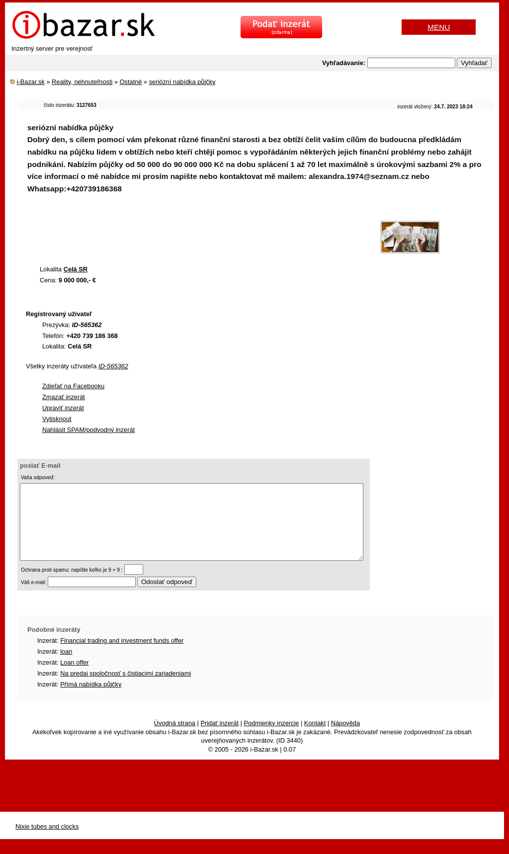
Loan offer (74, 677)
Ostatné (131, 81)
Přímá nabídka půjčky (90, 699)
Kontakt (315, 738)
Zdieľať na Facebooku (73, 386)
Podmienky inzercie (271, 738)
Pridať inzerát (219, 738)
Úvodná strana (174, 738)
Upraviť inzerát (63, 408)
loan (66, 666)
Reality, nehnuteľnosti (82, 81)
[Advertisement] (198, 232)
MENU (438, 27)
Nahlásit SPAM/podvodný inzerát (88, 429)
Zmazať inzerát (63, 397)
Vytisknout (57, 419)
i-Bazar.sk (31, 81)
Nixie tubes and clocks (47, 841)
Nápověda (345, 738)
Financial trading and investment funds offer (121, 655)
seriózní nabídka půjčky (182, 81)
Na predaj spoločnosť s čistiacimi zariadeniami (125, 688)
